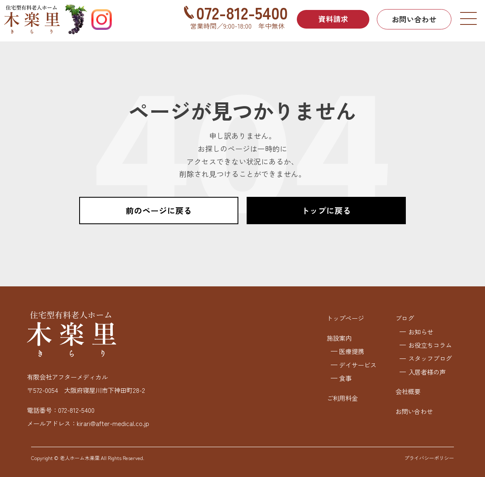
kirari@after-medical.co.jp (113, 423)
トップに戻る (326, 210)
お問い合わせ (414, 19)
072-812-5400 (239, 12)
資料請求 (332, 19)
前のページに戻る (159, 210)
